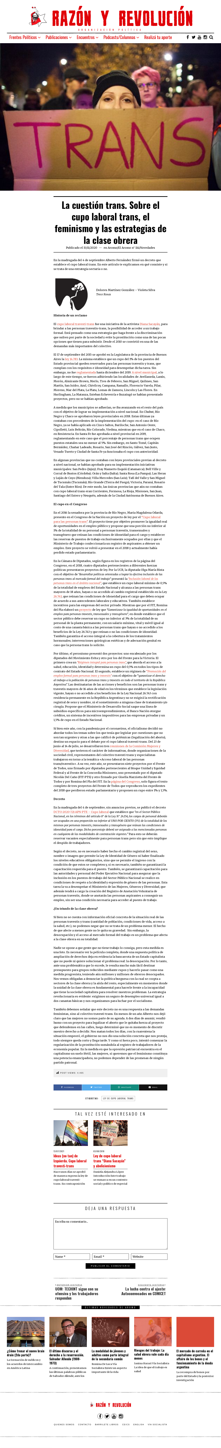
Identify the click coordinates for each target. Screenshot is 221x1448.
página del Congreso (125, 781)
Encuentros (86, 37)
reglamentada (86, 372)
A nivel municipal (144, 372)
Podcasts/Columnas (119, 37)
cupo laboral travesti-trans (75, 324)
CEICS (126, 1429)
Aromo (112, 247)
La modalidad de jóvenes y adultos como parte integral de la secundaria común (110, 1360)
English (138, 1429)
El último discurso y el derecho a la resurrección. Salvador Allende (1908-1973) (66, 1362)
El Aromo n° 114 (128, 247)
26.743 (58, 596)
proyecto (85, 609)
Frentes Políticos (23, 37)
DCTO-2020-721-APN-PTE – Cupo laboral (81, 812)
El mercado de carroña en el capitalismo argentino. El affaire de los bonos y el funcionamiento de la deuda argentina (194, 1364)
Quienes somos (64, 1429)
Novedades (147, 247)
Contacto (84, 1429)
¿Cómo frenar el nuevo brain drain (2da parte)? (25, 1358)
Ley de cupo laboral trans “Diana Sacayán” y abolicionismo (109, 1163)
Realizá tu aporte (158, 37)
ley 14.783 (71, 359)
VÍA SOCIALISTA (157, 1429)
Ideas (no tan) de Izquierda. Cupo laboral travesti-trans (69, 1163)
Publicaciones (57, 37)
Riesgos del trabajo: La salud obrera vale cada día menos (151, 1359)
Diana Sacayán (150, 324)
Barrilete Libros (107, 1429)
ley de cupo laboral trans (118, 1098)
